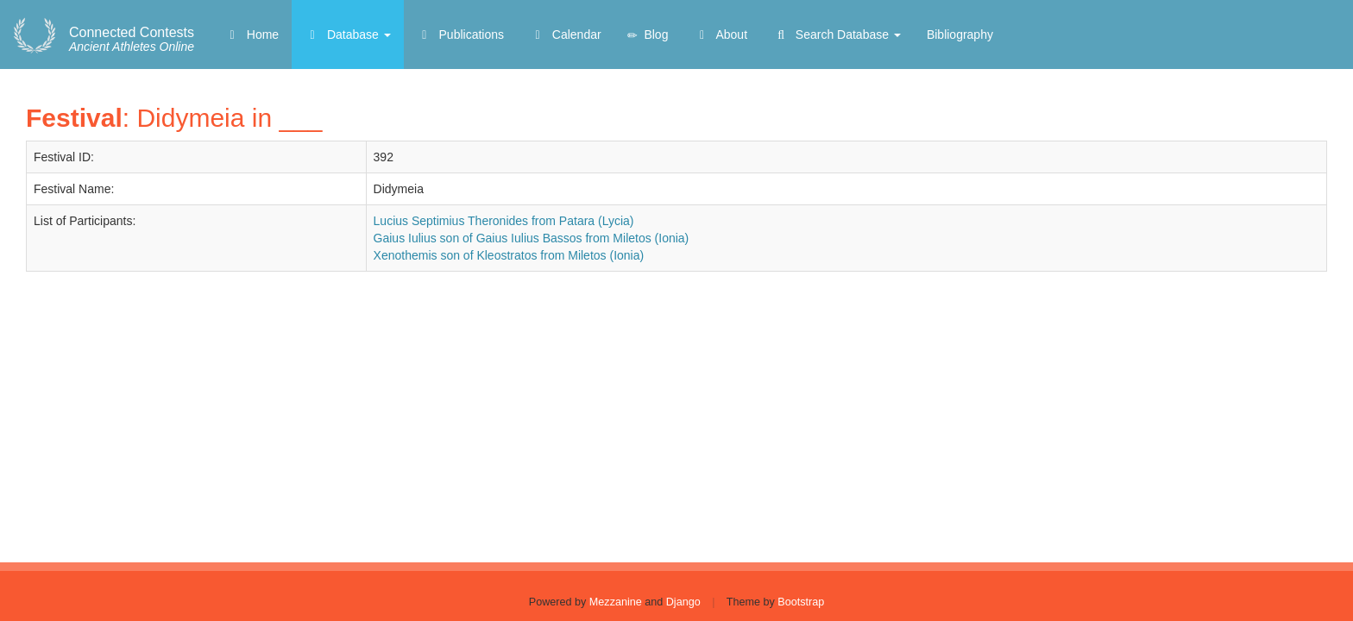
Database (348, 34)
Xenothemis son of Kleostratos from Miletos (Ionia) (509, 255)
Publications (460, 34)
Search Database (837, 34)
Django (683, 602)
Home (251, 34)
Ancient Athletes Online (131, 39)
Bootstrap (800, 602)
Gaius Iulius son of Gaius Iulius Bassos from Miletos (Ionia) (531, 238)
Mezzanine (615, 602)
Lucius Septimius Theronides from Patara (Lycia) (504, 221)
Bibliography (960, 34)
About (720, 34)
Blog (648, 35)
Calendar (565, 34)
